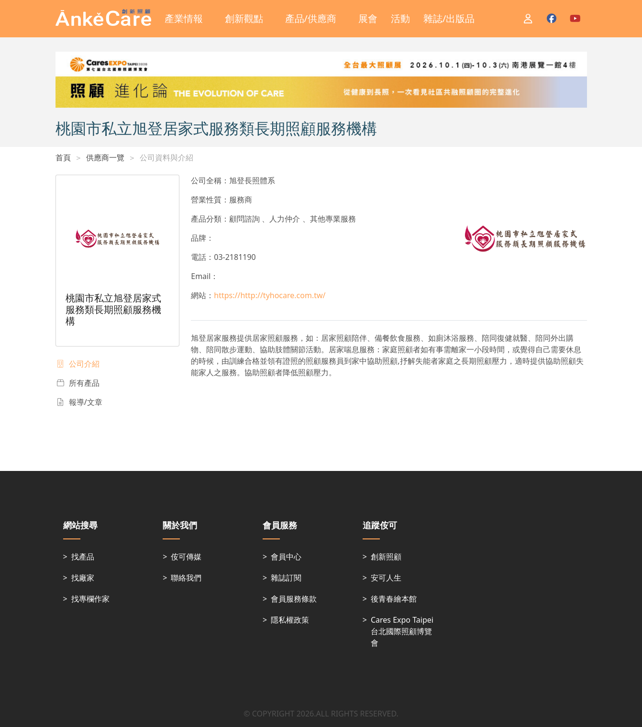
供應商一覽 (105, 157)
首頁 (63, 157)
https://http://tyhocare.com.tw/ (269, 295)
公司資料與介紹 (166, 157)
